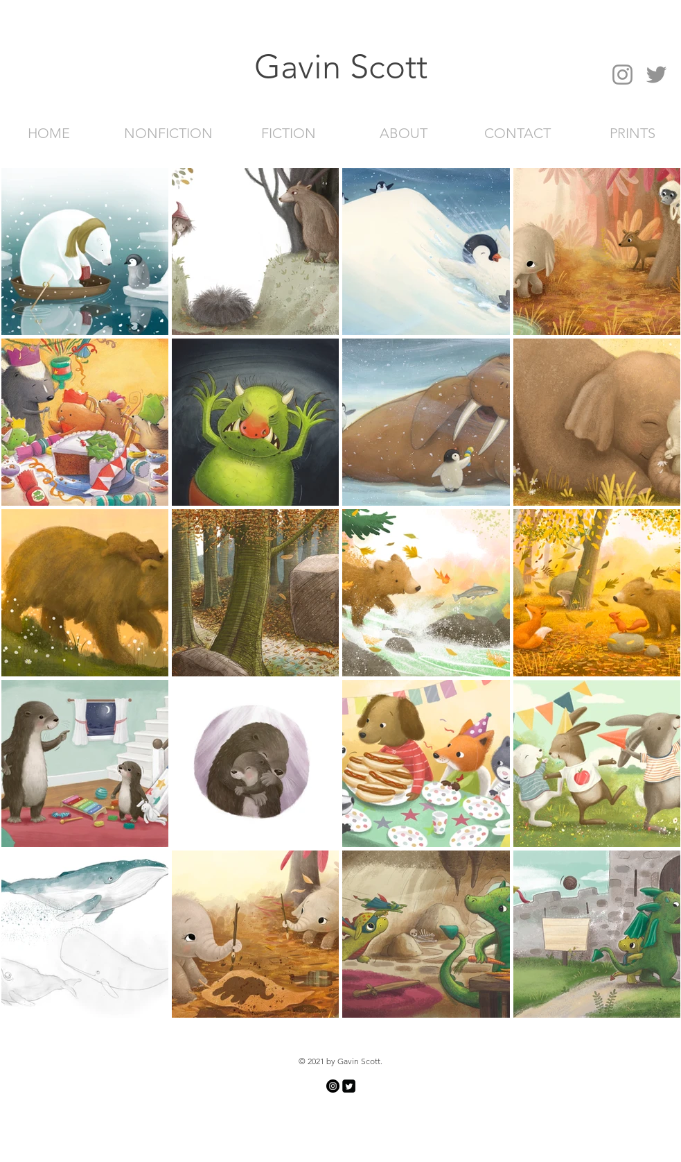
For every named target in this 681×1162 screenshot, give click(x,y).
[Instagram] (622, 74)
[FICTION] (289, 132)
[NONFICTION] (169, 132)
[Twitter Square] (348, 1086)
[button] (340, 67)
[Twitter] (656, 74)
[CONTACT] (517, 132)
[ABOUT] (404, 132)
